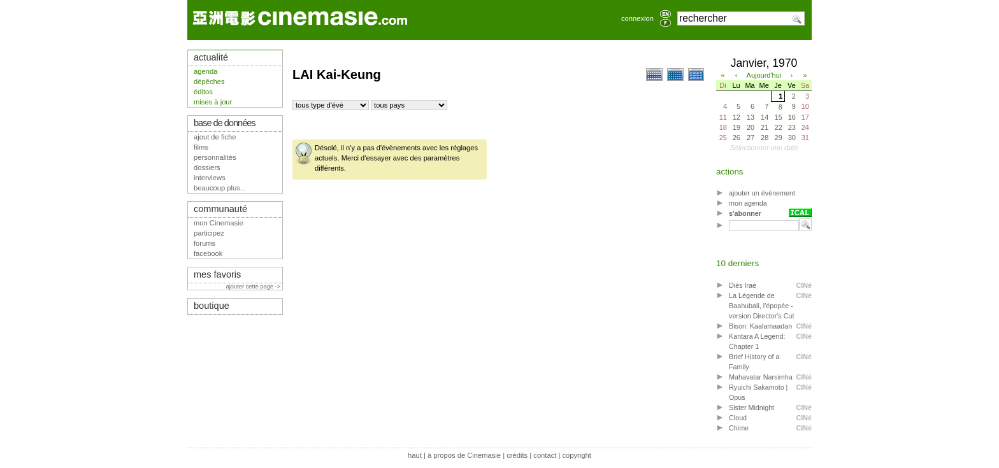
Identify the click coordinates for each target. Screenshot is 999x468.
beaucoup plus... (220, 188)
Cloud (738, 418)
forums (204, 243)
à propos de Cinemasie (464, 455)
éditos (203, 92)
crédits (517, 455)
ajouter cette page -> (254, 286)
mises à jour (213, 102)
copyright (576, 455)
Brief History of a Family (754, 362)
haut (415, 455)
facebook (208, 253)
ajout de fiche (215, 137)
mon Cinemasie (218, 223)
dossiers (207, 167)
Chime (739, 428)
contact (544, 455)
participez (209, 233)
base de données (224, 123)
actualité (211, 57)
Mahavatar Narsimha (761, 377)
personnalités (215, 157)
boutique (211, 306)
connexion (637, 18)
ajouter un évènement (762, 193)
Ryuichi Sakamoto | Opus (758, 392)
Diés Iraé (742, 285)
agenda (205, 71)
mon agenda (748, 203)
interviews (210, 177)
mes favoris (217, 274)
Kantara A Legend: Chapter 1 (757, 341)
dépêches (209, 81)
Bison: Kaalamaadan (760, 326)
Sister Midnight (751, 407)
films (201, 147)
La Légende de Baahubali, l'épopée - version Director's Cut (761, 306)
